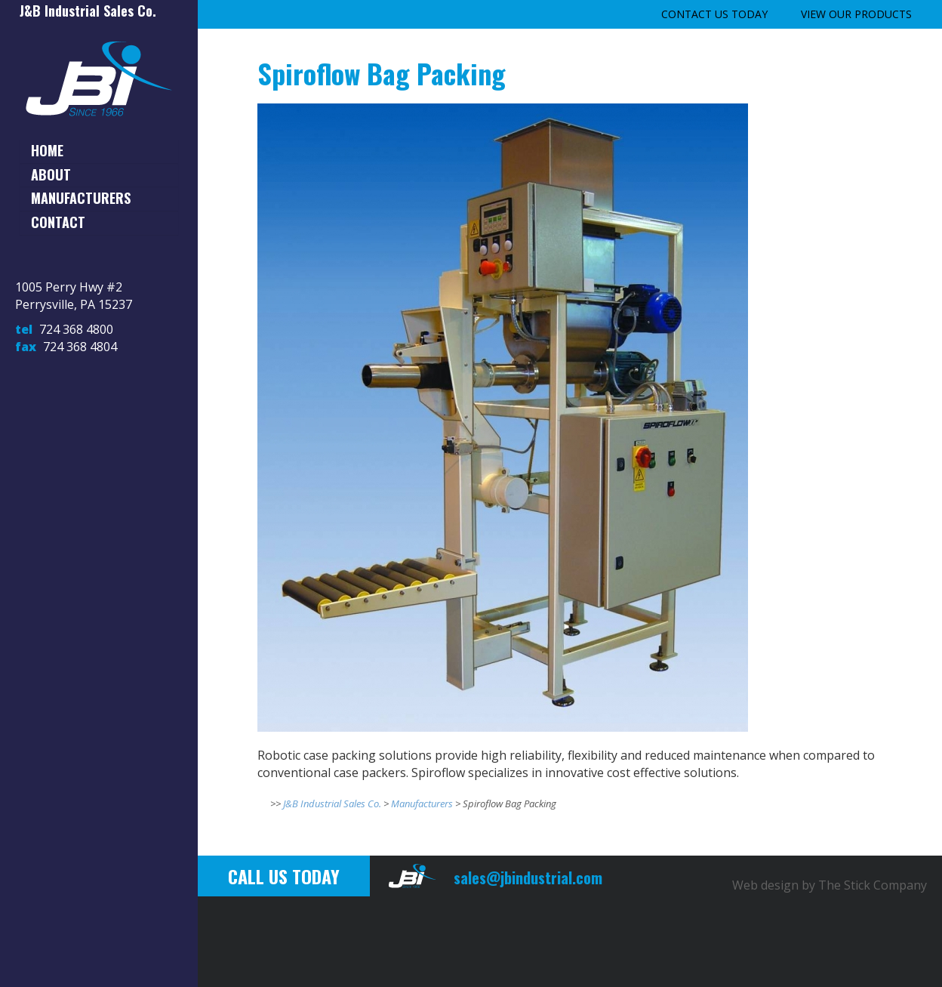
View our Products (856, 14)
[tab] (99, 151)
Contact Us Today (714, 14)
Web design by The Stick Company (829, 885)
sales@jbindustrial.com (528, 878)
